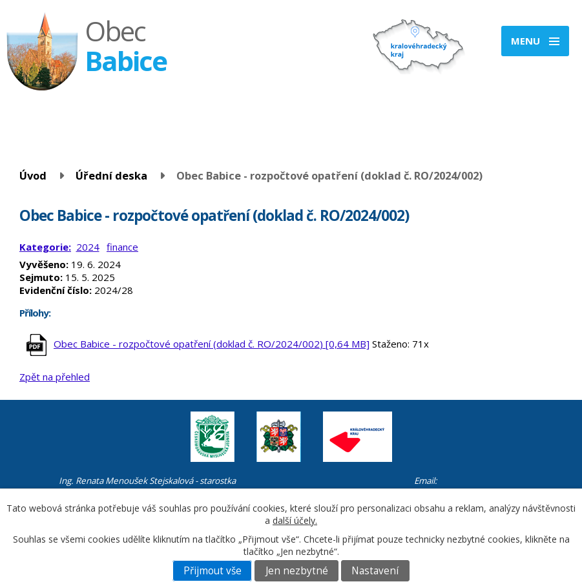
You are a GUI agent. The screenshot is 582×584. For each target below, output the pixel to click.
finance (122, 246)
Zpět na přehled (54, 376)
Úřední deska (111, 175)
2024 (87, 246)
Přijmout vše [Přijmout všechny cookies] (212, 571)
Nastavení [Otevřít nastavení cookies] (375, 571)
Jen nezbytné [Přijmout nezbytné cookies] (296, 571)
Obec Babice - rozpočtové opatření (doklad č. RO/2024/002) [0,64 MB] (211, 343)
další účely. (295, 520)
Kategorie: (45, 246)
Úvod (33, 175)
